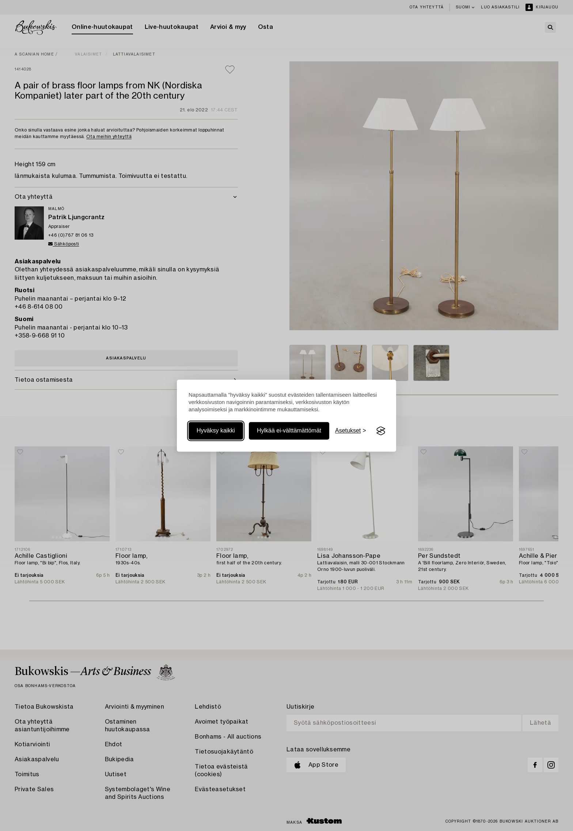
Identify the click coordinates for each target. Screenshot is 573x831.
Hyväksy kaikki (216, 431)
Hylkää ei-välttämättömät (289, 431)
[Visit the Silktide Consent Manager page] (381, 431)
